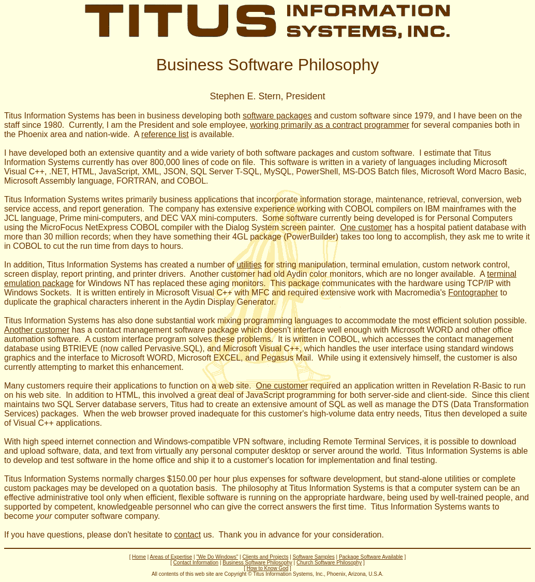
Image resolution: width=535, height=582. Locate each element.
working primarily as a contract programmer (329, 125)
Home (139, 557)
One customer (366, 227)
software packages (277, 115)
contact (187, 534)
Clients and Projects (265, 557)
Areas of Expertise (171, 557)
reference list (165, 134)
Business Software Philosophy (257, 562)
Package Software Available (371, 557)
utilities (249, 264)
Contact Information (195, 562)
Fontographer (473, 292)
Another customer (36, 329)
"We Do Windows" (217, 557)
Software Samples (314, 557)
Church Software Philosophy (329, 562)
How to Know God (268, 568)
